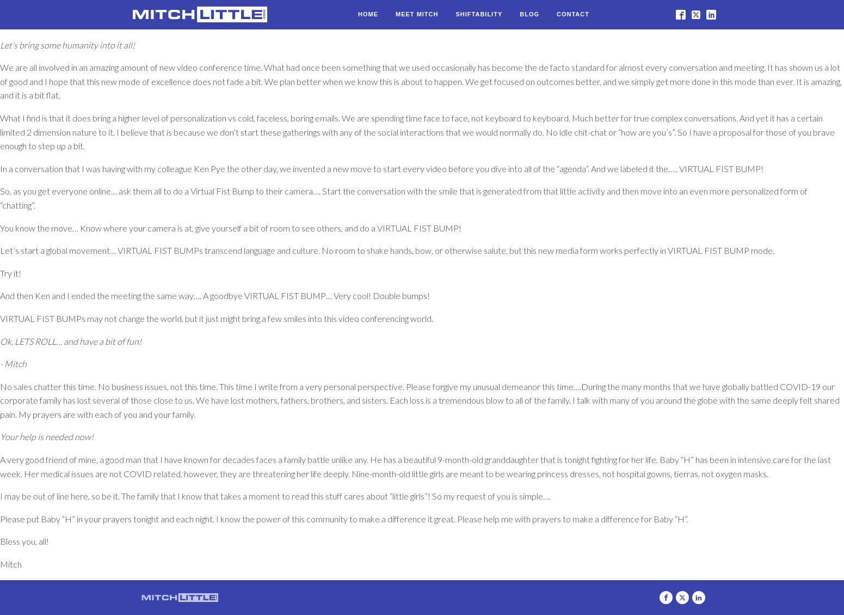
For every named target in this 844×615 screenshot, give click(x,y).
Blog (529, 14)
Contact (573, 14)
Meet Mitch (417, 14)
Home (368, 14)
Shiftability (478, 14)
